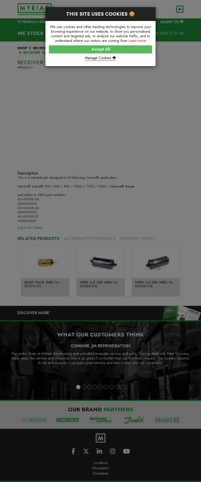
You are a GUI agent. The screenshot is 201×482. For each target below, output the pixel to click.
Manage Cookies (100, 58)
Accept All (101, 49)
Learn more (137, 40)
